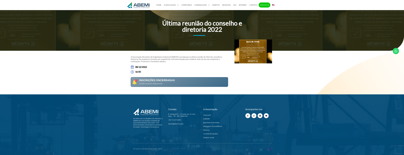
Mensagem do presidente (212, 126)
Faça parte (207, 115)
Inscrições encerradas (157, 80)
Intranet (243, 5)
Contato (253, 5)
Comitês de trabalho (210, 134)
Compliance (186, 5)
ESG (234, 5)
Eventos (216, 5)
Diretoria (206, 130)
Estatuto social (208, 137)
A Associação (171, 5)
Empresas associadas (211, 123)
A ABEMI (206, 119)
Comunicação (202, 5)
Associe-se (264, 5)
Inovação (226, 5)
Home (158, 5)
